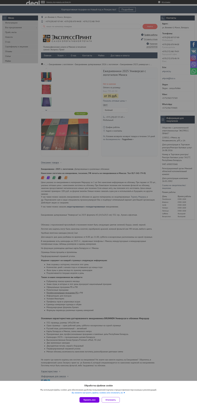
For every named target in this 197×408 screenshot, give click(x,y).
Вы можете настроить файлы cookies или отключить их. (97, 393)
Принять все (89, 400)
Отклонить (111, 400)
